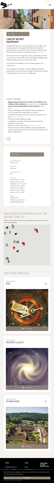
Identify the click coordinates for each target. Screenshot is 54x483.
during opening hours (32, 104)
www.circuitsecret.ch (34, 125)
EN (48, 1)
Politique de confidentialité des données (13, 480)
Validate (27, 478)
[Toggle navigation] (50, 5)
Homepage (8, 467)
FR (46, 1)
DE (51, 1)
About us (14, 467)
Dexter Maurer (40, 52)
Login (26, 467)
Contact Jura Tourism (18, 117)
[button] (4, 19)
